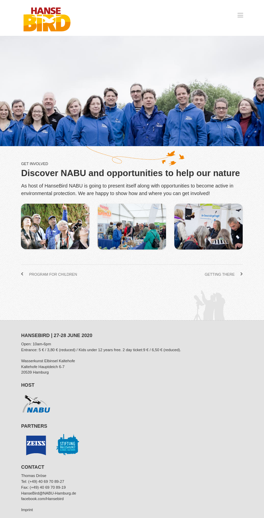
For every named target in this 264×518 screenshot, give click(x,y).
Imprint (27, 510)
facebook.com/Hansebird (42, 499)
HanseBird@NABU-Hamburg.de (48, 493)
